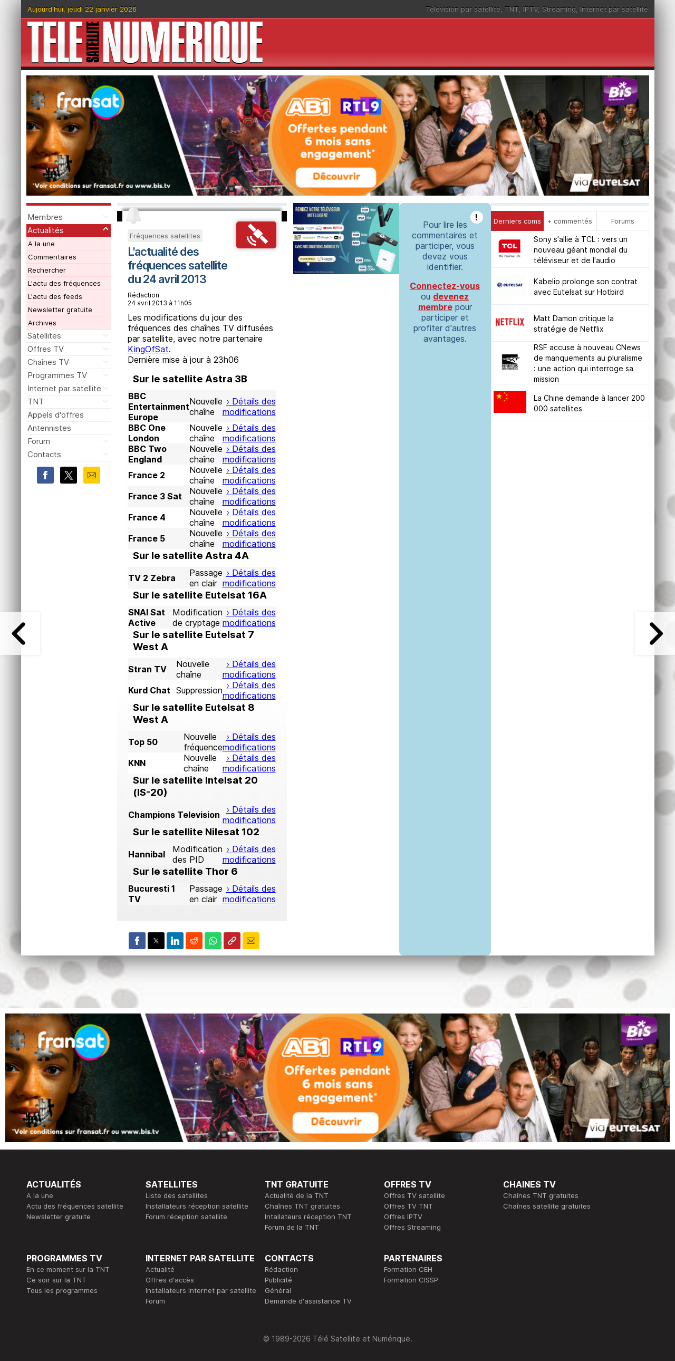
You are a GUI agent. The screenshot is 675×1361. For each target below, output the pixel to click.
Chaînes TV (48, 362)
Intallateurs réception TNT (308, 1216)
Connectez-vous (445, 286)
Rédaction (281, 1269)
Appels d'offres (55, 415)
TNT (512, 9)
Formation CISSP (411, 1280)
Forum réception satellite (186, 1216)
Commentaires (52, 257)
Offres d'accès (170, 1280)
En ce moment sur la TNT (68, 1269)
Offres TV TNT (408, 1206)
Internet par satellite (614, 9)
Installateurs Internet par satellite (201, 1290)
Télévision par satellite (463, 9)
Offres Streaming (412, 1227)
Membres (45, 217)
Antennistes (49, 428)
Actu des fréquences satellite (74, 1206)
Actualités (45, 230)
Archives (42, 322)
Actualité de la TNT (297, 1195)
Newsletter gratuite (60, 309)
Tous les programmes (62, 1290)
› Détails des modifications (249, 406)
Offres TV (45, 349)
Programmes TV (57, 375)
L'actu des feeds (55, 296)
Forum (38, 441)
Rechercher (47, 270)
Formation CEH (408, 1269)
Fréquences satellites (165, 235)
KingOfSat (148, 349)
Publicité (278, 1280)
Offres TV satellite (414, 1195)
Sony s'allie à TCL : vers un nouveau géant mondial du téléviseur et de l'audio (581, 250)
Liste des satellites (177, 1195)
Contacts (44, 454)
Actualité (160, 1269)
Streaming (559, 9)
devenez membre (443, 301)
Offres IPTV (403, 1216)
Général (278, 1290)
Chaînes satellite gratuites (547, 1206)
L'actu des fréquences (64, 283)
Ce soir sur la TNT (56, 1280)
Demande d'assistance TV (308, 1301)
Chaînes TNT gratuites (302, 1206)
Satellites (44, 336)
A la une (41, 243)
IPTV (530, 9)
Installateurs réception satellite (197, 1206)
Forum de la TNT (292, 1227)
